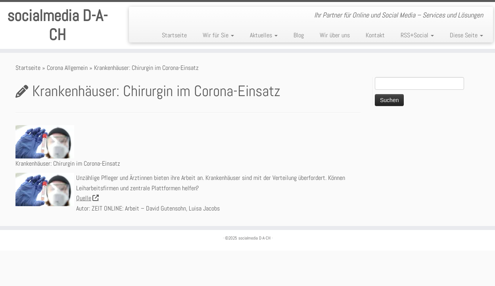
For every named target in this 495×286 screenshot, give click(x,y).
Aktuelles (264, 35)
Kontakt (375, 35)
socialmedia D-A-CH (57, 25)
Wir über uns (335, 35)
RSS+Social (417, 35)
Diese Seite (466, 35)
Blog (299, 35)
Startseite (174, 35)
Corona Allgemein (67, 68)
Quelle (87, 198)
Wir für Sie (218, 35)
